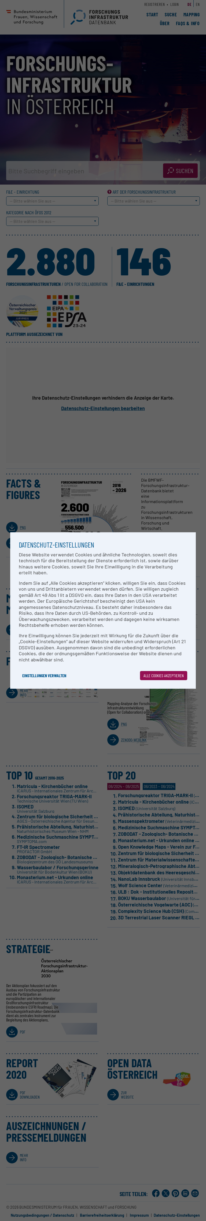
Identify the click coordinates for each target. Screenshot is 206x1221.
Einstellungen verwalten (44, 675)
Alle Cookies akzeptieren (164, 675)
